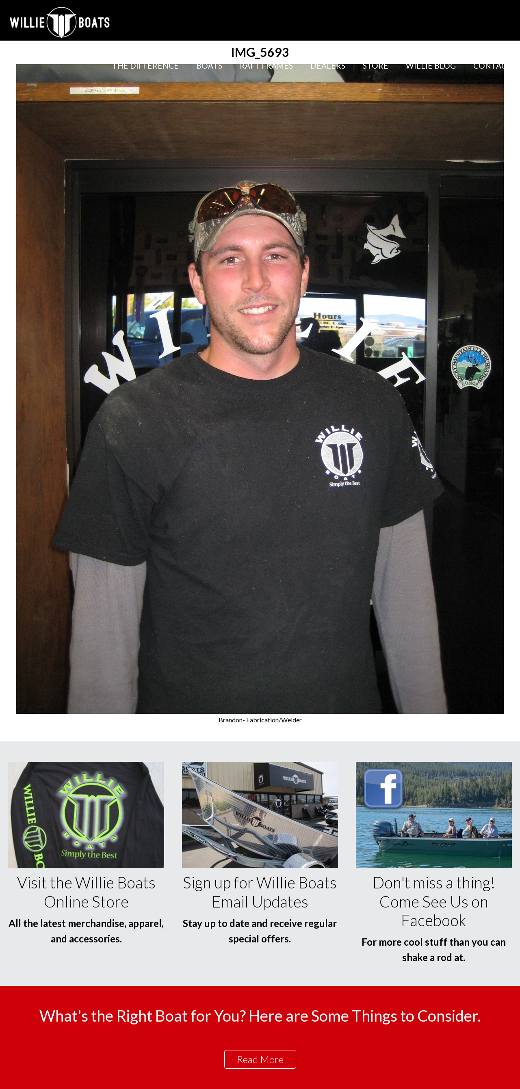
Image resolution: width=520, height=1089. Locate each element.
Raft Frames (266, 65)
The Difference (145, 65)
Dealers (327, 65)
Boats (209, 65)
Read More (260, 1059)
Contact (492, 65)
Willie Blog (431, 65)
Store (375, 65)
